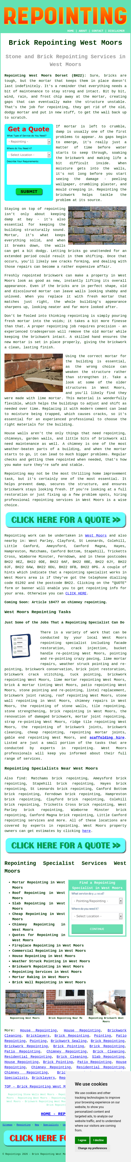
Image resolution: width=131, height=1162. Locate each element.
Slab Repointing (108, 1057)
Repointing (24, 1125)
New (37, 1125)
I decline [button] (98, 1140)
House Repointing (38, 1030)
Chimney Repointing (66, 1051)
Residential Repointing (28, 1057)
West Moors (95, 536)
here (86, 831)
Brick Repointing (72, 1036)
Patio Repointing (22, 1051)
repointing (73, 711)
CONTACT (97, 31)
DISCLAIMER (116, 31)
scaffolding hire (107, 738)
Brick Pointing (68, 1046)
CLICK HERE (75, 593)
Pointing (102, 1036)
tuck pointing (85, 674)
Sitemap (7, 1125)
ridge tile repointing (92, 722)
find (21, 778)
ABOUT (83, 31)
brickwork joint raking (27, 696)
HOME (70, 31)
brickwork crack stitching (33, 674)
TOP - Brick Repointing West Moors (39, 1087)
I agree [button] (82, 1140)
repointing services (24, 820)
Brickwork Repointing (26, 1046)
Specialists (51, 1125)
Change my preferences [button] (92, 1148)
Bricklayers (37, 1036)
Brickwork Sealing (69, 1041)
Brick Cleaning (108, 1051)
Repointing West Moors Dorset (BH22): (45, 76)
